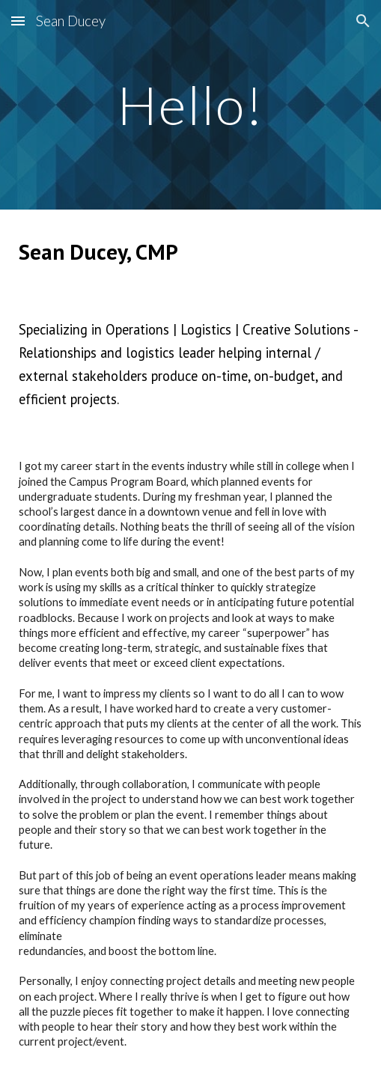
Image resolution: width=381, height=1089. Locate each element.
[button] (18, 20)
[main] (190, 105)
